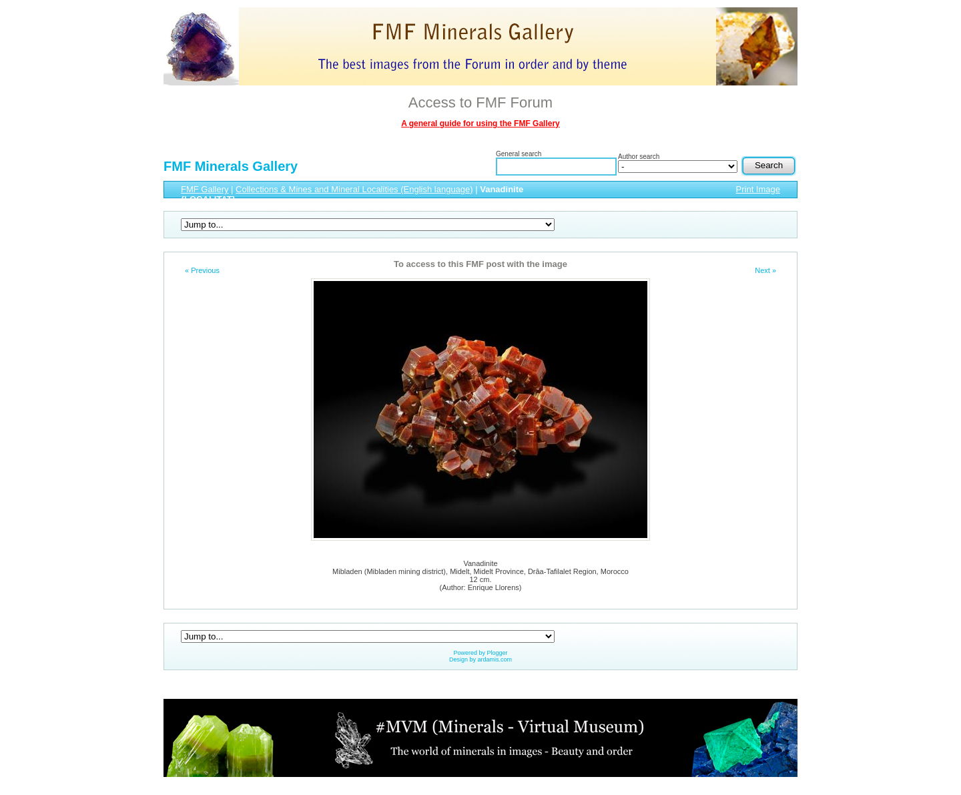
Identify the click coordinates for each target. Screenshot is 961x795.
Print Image (758, 189)
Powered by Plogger (480, 652)
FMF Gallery (205, 189)
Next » (765, 270)
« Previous (202, 270)
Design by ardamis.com (480, 659)
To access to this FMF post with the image (480, 264)
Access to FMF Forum (480, 102)
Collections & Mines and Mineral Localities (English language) (354, 189)
